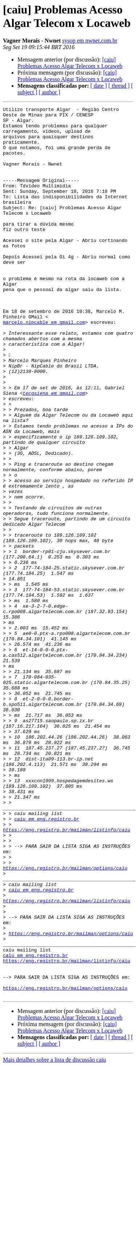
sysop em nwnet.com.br (90, 40)
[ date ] (98, 86)
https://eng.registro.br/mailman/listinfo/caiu (66, 974)
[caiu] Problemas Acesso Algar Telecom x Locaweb (70, 62)
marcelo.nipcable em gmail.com (44, 365)
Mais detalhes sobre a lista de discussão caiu (54, 1238)
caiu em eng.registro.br (46, 961)
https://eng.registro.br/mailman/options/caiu (65, 1020)
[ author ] (50, 92)
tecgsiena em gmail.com (54, 451)
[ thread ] (119, 86)
